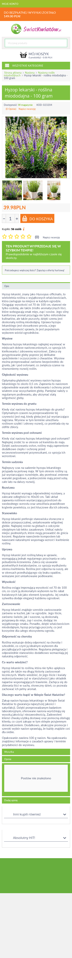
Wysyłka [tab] (9, 751)
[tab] (36, 779)
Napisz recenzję (27, 108)
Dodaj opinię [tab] (11, 800)
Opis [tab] (6, 286)
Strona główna (13, 72)
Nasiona (30, 72)
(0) (37, 237)
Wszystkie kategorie (24, 65)
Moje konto (10, 3)
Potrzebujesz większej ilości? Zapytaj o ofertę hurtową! (35, 270)
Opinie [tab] (7, 759)
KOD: (39, 104)
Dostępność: (10, 104)
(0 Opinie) (11, 108)
